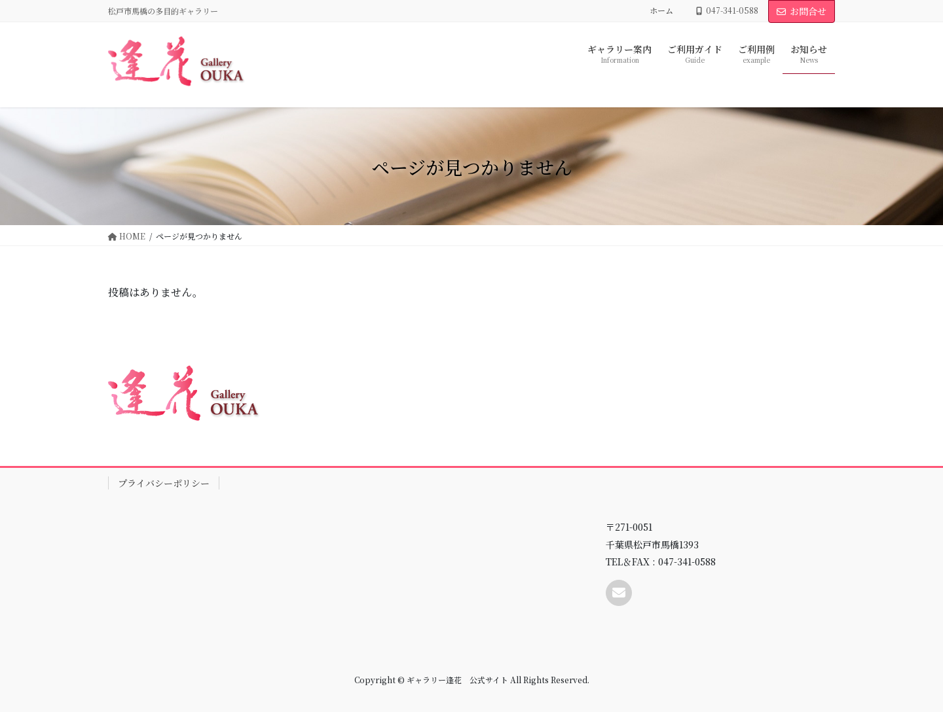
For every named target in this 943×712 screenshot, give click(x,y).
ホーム (661, 10)
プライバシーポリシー (164, 483)
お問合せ (801, 11)
